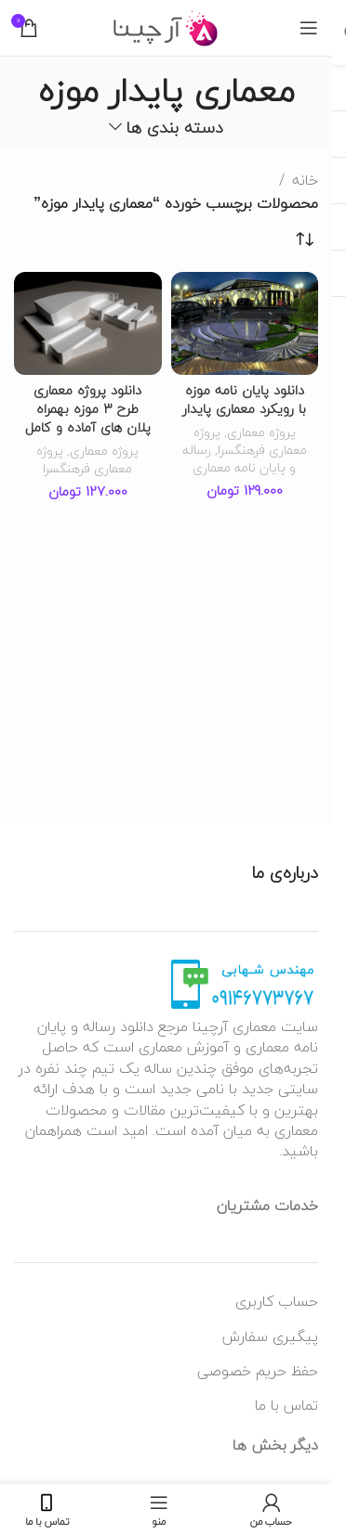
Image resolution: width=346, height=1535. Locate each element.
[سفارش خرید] (304, 239)
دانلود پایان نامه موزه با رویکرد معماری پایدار (244, 399)
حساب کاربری (276, 1301)
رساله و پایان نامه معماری (239, 458)
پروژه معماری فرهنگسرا (250, 440)
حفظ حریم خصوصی (257, 1371)
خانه (305, 181)
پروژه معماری (261, 432)
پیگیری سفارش (270, 1336)
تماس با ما (286, 1405)
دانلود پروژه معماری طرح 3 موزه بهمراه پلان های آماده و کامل (88, 409)
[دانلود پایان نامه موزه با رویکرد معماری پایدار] (245, 323)
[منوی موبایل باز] (308, 27)
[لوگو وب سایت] (166, 26)
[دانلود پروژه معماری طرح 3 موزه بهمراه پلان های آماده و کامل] (88, 323)
